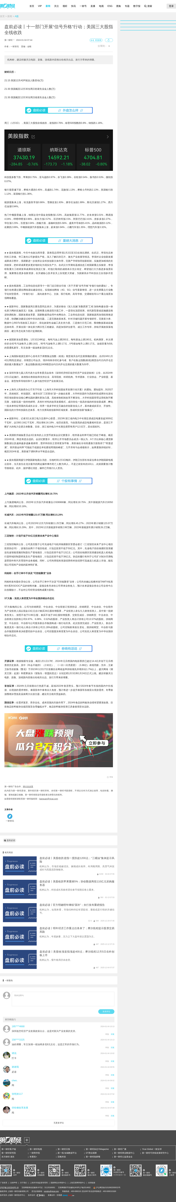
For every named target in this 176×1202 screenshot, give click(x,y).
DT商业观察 (91, 1153)
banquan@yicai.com (48, 799)
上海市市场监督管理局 (39, 1183)
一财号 (83, 6)
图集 (118, 6)
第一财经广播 (120, 1149)
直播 (92, 6)
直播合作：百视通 (55, 1195)
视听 (65, 6)
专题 (127, 6)
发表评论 (106, 1011)
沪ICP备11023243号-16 (9, 1188)
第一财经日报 (64, 1149)
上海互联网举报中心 (77, 1183)
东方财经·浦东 (7, 1157)
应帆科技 (62, 1157)
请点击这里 (28, 786)
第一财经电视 (36, 1149)
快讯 (73, 6)
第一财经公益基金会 (123, 1157)
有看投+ (33, 1157)
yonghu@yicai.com (51, 1191)
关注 (56, 6)
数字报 (136, 6)
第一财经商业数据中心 (124, 1153)
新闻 (48, 6)
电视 (101, 6)
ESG (110, 6)
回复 (112, 1034)
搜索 (149, 6)
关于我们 (23, 1183)
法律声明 (13, 1183)
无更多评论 (59, 1123)
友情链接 (91, 1183)
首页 (31, 6)
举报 (107, 1034)
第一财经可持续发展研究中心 (155, 1153)
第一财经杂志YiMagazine (97, 1149)
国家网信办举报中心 (58, 1183)
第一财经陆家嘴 (93, 1157)
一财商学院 (35, 1153)
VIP (40, 6)
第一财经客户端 (8, 1149)
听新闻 (98, 40)
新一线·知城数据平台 (67, 1153)
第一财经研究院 (8, 1153)
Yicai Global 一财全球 (152, 1149)
